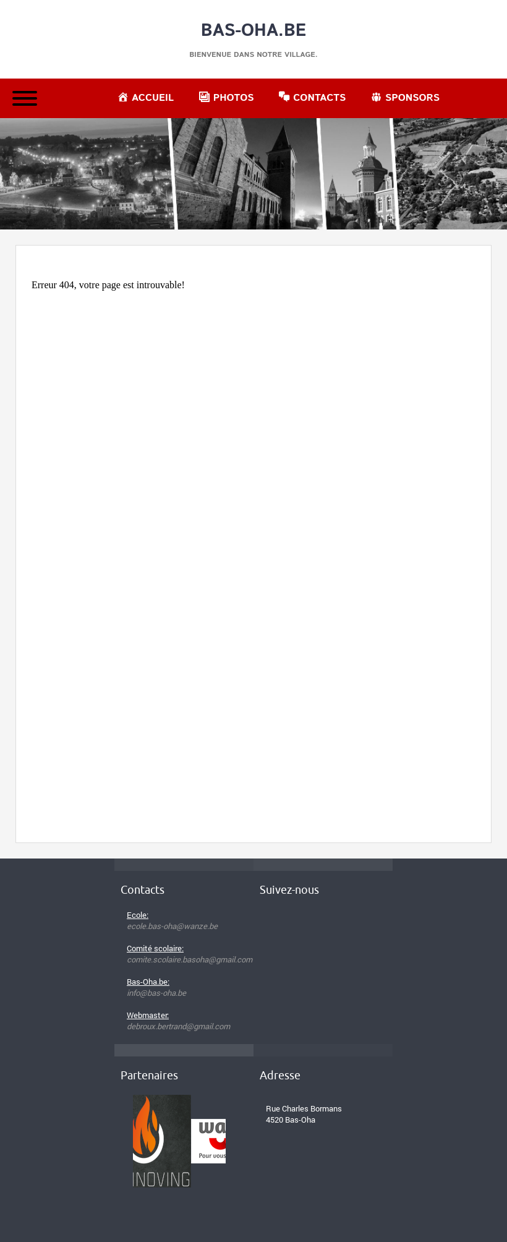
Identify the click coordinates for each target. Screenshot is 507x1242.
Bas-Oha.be (254, 31)
